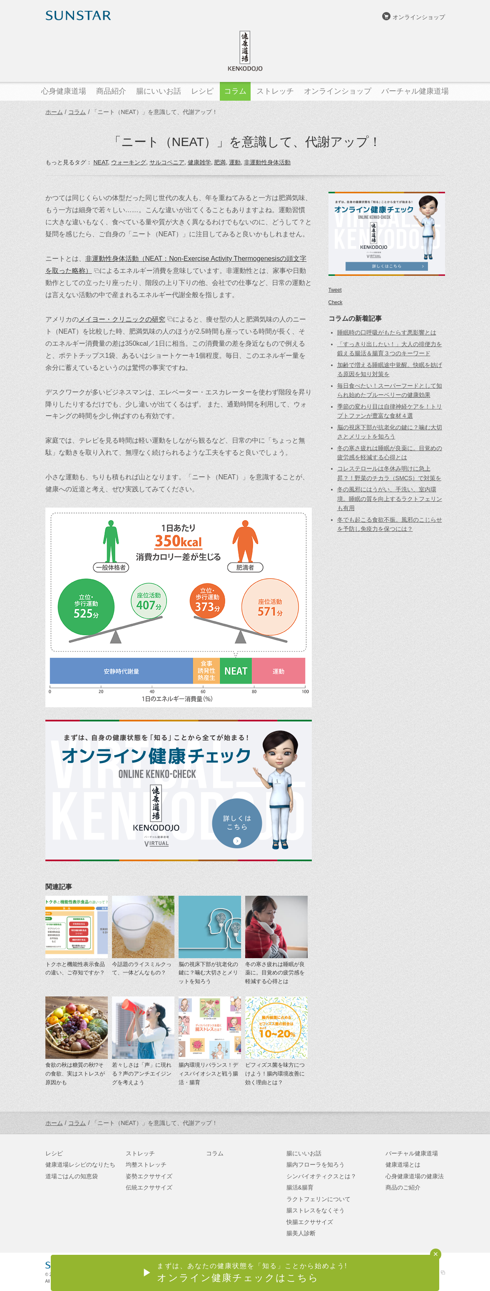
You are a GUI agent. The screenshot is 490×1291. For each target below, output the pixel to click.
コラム (77, 112)
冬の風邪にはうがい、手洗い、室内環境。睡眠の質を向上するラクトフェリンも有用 (389, 498)
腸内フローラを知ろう (315, 1164)
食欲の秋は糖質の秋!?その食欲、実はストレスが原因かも (75, 1073)
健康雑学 (199, 162)
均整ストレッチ (146, 1164)
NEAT (100, 162)
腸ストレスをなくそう (315, 1210)
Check (335, 302)
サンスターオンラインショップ (404, 1273)
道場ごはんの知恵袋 (71, 1176)
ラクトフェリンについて (318, 1199)
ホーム (54, 112)
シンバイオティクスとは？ (321, 1176)
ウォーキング (128, 162)
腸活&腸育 (299, 1187)
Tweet (335, 290)
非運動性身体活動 (267, 162)
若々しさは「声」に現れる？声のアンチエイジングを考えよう (142, 1073)
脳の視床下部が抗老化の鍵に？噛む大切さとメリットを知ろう (208, 973)
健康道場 (245, 51)
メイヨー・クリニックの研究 (122, 319)
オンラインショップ (419, 17)
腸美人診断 (301, 1233)
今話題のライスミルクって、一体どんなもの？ (142, 968)
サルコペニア (166, 162)
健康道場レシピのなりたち (80, 1164)
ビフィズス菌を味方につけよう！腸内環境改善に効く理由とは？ (275, 1073)
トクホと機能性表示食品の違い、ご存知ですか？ (75, 968)
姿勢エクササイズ (149, 1176)
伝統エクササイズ (149, 1187)
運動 (235, 162)
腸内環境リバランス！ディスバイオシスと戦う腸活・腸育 (208, 1073)
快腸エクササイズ (309, 1222)
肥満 (220, 162)
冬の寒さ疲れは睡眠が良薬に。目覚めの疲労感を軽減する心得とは (275, 973)
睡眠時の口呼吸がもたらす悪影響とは (386, 332)
